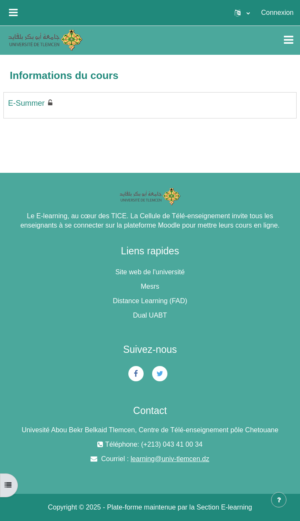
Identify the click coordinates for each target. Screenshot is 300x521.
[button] (242, 12)
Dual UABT (150, 315)
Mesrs (150, 286)
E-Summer (26, 103)
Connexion (277, 12)
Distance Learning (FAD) (150, 300)
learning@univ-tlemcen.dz (169, 458)
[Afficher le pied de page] (278, 499)
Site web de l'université (149, 272)
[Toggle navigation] (288, 40)
